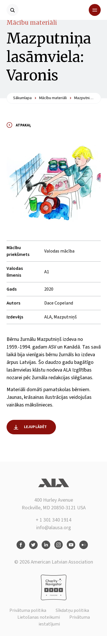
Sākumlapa (22, 98)
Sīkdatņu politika (72, 610)
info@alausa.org (53, 527)
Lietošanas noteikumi (38, 617)
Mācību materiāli (32, 22)
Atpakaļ (23, 125)
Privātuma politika (27, 610)
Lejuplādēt (35, 427)
